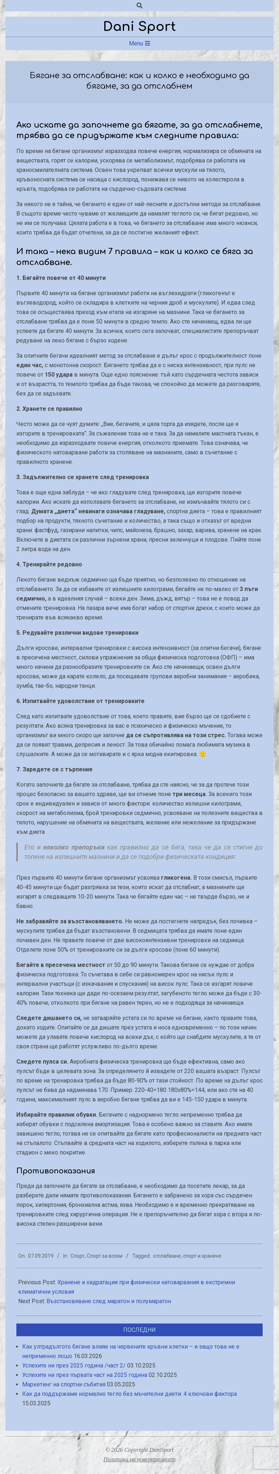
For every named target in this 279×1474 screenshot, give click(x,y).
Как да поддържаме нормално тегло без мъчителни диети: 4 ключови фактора (129, 1393)
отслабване (167, 1256)
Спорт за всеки (104, 1256)
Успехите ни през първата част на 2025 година (84, 1374)
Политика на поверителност (140, 1459)
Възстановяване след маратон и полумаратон (108, 1301)
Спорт (77, 1256)
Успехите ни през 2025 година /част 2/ (74, 1365)
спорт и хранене (202, 1256)
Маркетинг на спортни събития (63, 1384)
